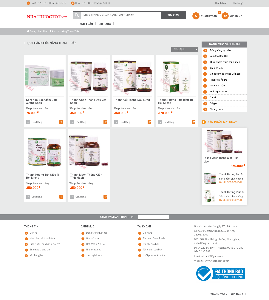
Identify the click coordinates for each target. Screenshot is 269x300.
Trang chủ (35, 31)
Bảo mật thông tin (40, 249)
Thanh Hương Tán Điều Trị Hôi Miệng (43, 176)
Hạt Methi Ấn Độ (218, 79)
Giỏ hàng (237, 3)
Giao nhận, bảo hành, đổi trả (45, 244)
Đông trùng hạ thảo (220, 50)
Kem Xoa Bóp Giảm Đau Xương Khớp (41, 101)
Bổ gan (213, 103)
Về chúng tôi (36, 255)
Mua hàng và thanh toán (43, 238)
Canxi (213, 97)
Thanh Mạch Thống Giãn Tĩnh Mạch (86, 176)
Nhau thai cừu (217, 85)
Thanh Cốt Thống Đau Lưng (132, 100)
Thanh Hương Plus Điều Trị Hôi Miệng (175, 101)
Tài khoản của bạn (153, 249)
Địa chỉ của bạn (151, 244)
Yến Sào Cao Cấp (219, 56)
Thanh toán (221, 3)
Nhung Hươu (216, 109)
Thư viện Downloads (154, 238)
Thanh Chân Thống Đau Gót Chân (88, 101)
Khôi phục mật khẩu (154, 255)
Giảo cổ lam (216, 68)
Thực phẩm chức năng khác (225, 62)
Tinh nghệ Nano (218, 91)
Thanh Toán (204, 15)
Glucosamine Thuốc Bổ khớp (225, 73)
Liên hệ (33, 233)
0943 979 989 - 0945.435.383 (90, 3)
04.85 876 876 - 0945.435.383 (46, 3)
